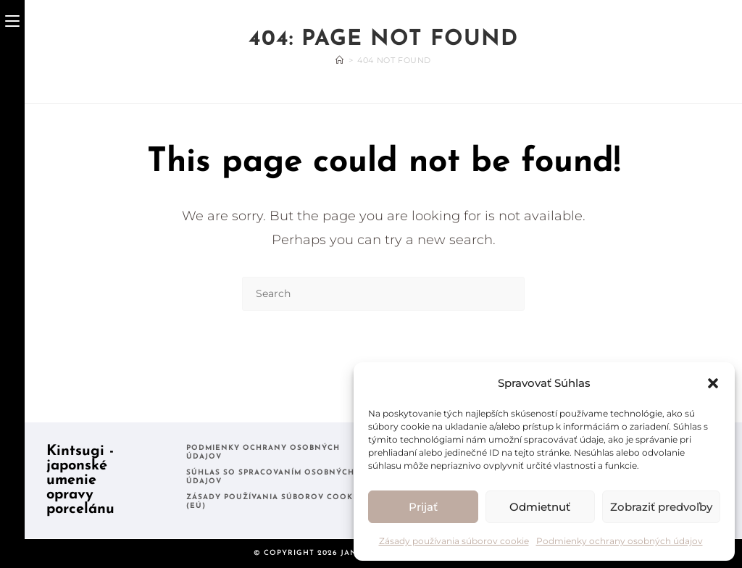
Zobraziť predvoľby (661, 507)
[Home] (339, 60)
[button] (713, 383)
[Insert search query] (383, 294)
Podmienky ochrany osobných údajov (619, 540)
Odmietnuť (539, 507)
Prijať (423, 507)
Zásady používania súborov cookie (454, 540)
